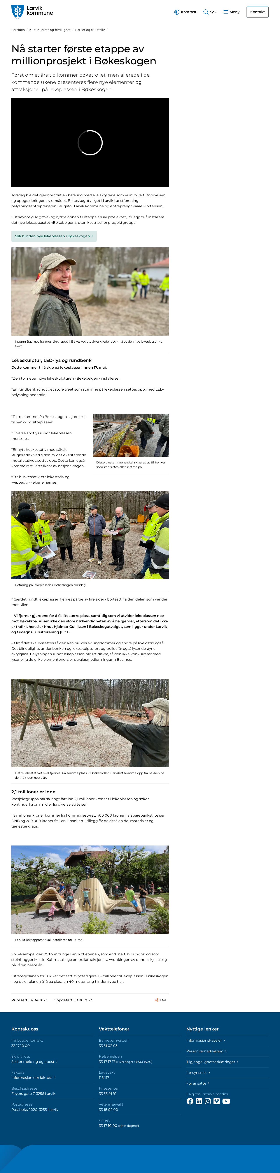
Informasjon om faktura (33, 1078)
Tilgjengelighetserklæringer (212, 1062)
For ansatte (197, 1083)
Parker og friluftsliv (90, 30)
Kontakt (257, 12)
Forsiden (18, 30)
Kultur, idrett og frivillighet (50, 30)
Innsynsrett (198, 1073)
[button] (185, 11)
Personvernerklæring (206, 1051)
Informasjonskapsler (205, 1040)
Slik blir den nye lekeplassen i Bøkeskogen (54, 236)
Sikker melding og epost (34, 1062)
